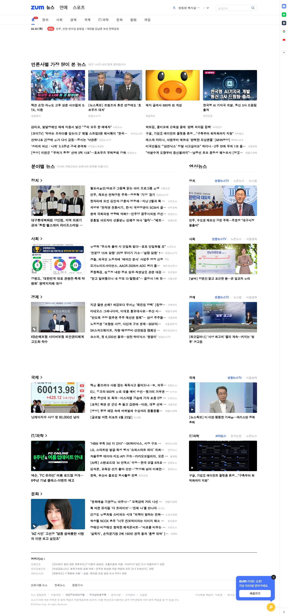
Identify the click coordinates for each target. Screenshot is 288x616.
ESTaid (37, 604)
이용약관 (56, 594)
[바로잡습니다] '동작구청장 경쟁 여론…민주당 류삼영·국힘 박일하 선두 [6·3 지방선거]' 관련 (103, 568)
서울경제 (251, 239)
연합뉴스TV (94, 115)
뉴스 (50, 7)
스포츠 (79, 7)
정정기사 (37, 559)
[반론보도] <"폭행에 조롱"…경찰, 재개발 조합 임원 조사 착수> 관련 (89, 573)
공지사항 (116, 594)
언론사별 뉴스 (39, 585)
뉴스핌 (253, 181)
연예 (64, 7)
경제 (73, 19)
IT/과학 (103, 19)
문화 (119, 19)
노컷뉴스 (238, 181)
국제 (87, 19)
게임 (147, 19)
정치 (45, 19)
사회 (59, 19)
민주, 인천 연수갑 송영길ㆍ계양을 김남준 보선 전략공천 (87, 29)
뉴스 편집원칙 (38, 594)
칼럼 (133, 19)
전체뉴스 (60, 585)
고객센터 (130, 594)
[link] (284, 6)
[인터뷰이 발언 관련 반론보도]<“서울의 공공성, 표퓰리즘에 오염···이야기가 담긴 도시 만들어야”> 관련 (108, 564)
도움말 (143, 594)
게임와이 (150, 115)
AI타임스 (220, 436)
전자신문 (208, 115)
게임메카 (36, 115)
